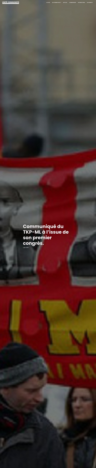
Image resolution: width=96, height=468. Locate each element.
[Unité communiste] (10, 2)
